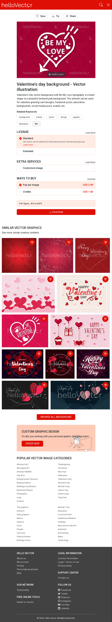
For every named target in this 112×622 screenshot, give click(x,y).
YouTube (64, 604)
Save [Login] (41, 16)
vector (51, 117)
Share (71, 16)
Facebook (64, 590)
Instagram (64, 601)
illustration (23, 124)
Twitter (63, 593)
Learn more (28, 145)
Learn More (90, 132)
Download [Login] (56, 211)
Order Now (32, 443)
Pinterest (64, 597)
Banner (39, 117)
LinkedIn (63, 608)
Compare (91, 179)
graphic (76, 117)
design (64, 117)
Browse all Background (56, 416)
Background (24, 117)
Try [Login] (55, 16)
